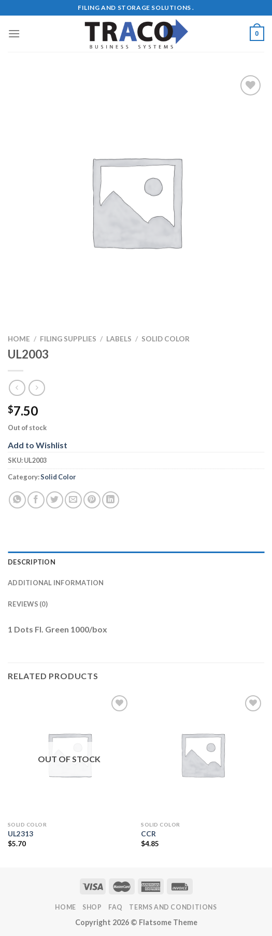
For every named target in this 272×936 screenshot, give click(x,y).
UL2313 (20, 834)
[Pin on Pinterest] (92, 499)
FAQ (115, 907)
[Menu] (14, 33)
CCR (148, 834)
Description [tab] (31, 562)
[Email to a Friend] (73, 499)
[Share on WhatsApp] (17, 499)
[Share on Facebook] (36, 499)
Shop (92, 907)
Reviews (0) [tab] (28, 604)
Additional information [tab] (56, 583)
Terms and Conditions (173, 907)
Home (19, 339)
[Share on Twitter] (54, 499)
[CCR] (202, 754)
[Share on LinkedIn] (110, 499)
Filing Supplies (68, 339)
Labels (119, 339)
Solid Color (165, 339)
